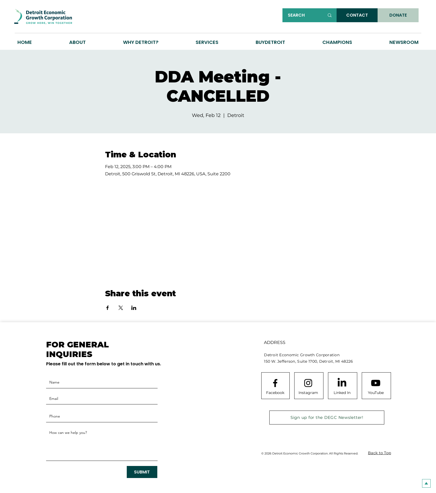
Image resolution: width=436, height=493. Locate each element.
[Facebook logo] (275, 383)
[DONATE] (398, 15)
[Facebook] (275, 393)
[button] (141, 42)
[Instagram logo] (308, 383)
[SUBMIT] (142, 472)
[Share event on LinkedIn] (133, 308)
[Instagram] (308, 393)
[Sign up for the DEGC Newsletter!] (326, 417)
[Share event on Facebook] (107, 308)
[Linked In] (342, 393)
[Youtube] (375, 383)
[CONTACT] (357, 15)
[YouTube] (376, 393)
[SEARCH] (302, 15)
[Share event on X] (120, 308)
